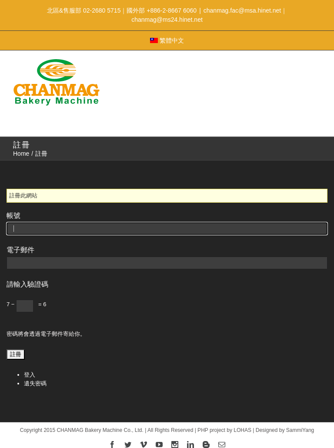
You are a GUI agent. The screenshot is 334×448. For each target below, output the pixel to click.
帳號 (13, 215)
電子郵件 (20, 250)
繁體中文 (167, 40)
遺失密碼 (35, 383)
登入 (29, 374)
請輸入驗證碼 (27, 284)
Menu (167, 117)
